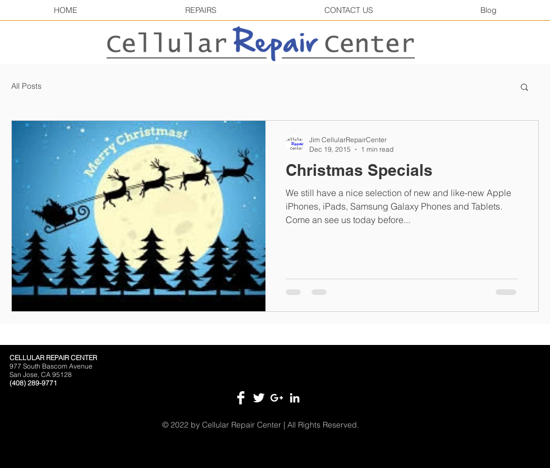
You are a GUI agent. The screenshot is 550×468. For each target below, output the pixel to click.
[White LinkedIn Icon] (294, 398)
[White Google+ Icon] (276, 398)
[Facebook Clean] (240, 398)
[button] (524, 88)
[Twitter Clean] (258, 398)
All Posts (26, 86)
